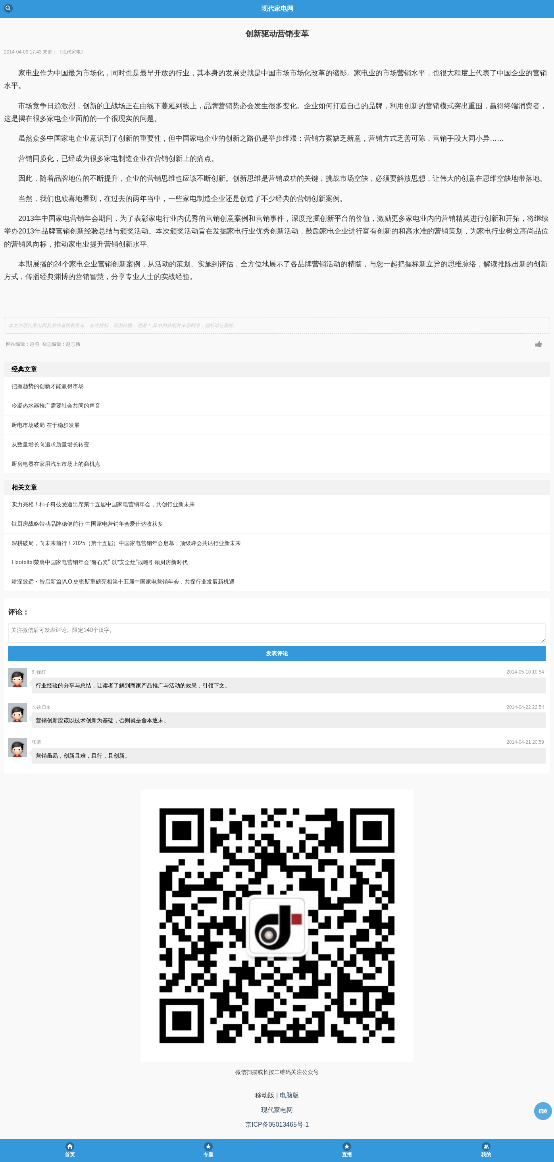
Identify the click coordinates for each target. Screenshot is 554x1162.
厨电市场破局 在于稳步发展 (46, 424)
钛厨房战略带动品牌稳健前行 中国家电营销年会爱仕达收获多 (87, 523)
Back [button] (8, 8)
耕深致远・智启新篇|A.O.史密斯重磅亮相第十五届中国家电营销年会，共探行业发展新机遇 (123, 581)
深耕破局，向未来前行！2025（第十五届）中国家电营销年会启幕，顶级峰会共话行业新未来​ (126, 543)
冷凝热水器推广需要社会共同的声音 (56, 405)
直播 (347, 1155)
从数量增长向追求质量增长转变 (50, 444)
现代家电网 (277, 1109)
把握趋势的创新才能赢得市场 (48, 386)
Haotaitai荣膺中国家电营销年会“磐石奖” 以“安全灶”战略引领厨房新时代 (100, 562)
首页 (70, 1155)
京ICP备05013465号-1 (277, 1124)
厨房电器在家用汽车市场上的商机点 (56, 463)
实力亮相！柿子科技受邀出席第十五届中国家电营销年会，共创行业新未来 (103, 504)
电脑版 (289, 1095)
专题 (208, 1155)
